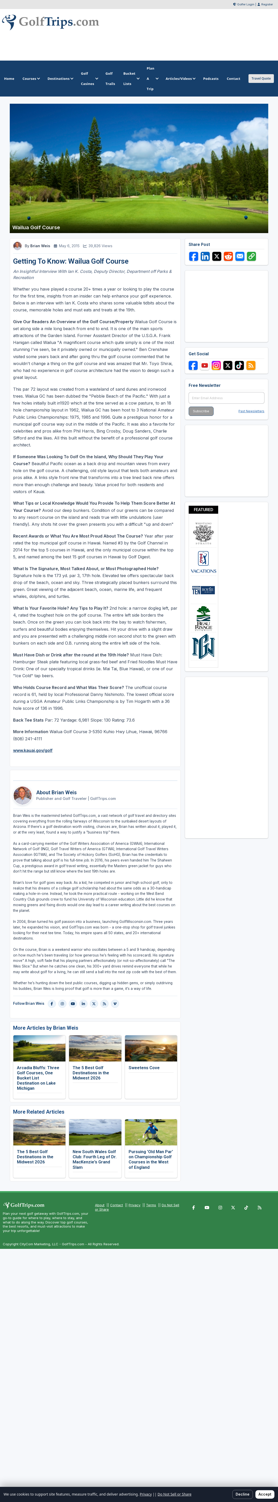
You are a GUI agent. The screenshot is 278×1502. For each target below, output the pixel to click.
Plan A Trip (152, 78)
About (99, 1205)
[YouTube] (73, 1004)
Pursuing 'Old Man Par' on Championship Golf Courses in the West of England (151, 1159)
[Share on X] (216, 256)
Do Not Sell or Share (174, 1494)
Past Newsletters (251, 411)
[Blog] (104, 1004)
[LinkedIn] (83, 1004)
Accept (264, 1494)
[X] (94, 1004)
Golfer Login (245, 4)
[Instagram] (62, 1004)
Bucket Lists (130, 78)
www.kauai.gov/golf (33, 750)
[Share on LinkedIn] (205, 256)
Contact (116, 1205)
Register (267, 4)
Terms (151, 1205)
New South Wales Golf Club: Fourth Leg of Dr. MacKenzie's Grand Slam (95, 1159)
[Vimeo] (115, 1004)
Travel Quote (261, 78)
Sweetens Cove (144, 1067)
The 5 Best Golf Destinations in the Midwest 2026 (91, 1072)
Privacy (134, 1205)
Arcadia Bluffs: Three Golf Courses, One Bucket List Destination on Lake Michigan (38, 1078)
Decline (243, 1494)
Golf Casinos (89, 78)
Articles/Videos (180, 78)
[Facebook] (52, 1004)
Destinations (60, 78)
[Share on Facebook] (193, 256)
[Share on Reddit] (228, 256)
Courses (31, 78)
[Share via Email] (239, 256)
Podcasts (210, 78)
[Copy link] (251, 256)
